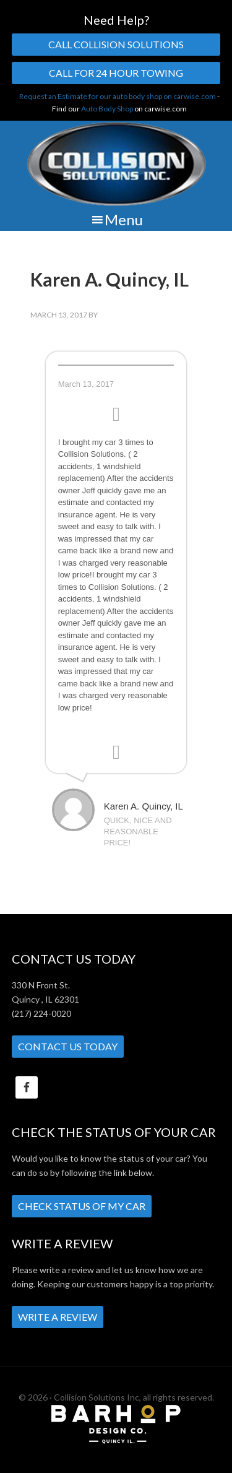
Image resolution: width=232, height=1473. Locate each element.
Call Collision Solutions (116, 44)
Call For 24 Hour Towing (116, 73)
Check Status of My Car (81, 1206)
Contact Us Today (68, 1046)
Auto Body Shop (107, 108)
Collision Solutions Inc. (116, 164)
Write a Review (57, 1317)
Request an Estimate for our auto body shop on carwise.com (117, 96)
